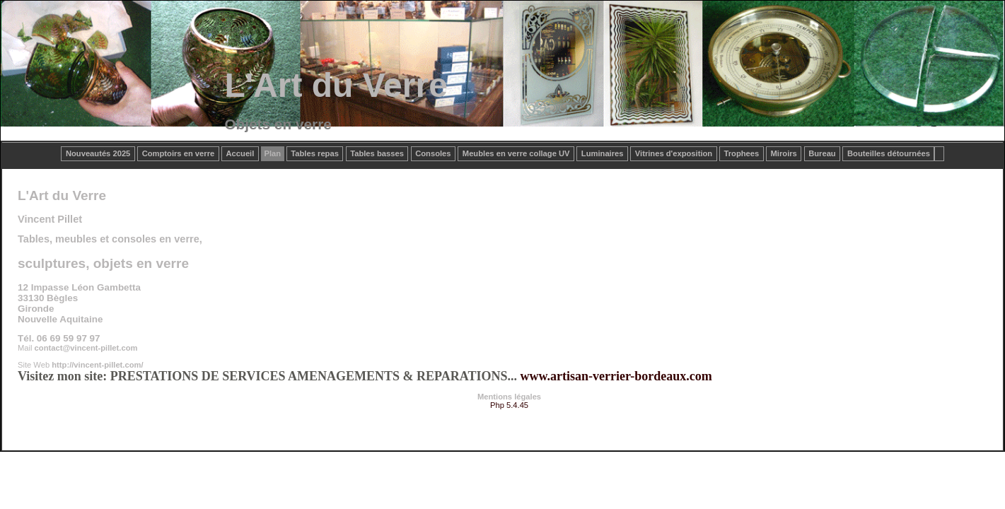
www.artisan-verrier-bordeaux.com (615, 376)
